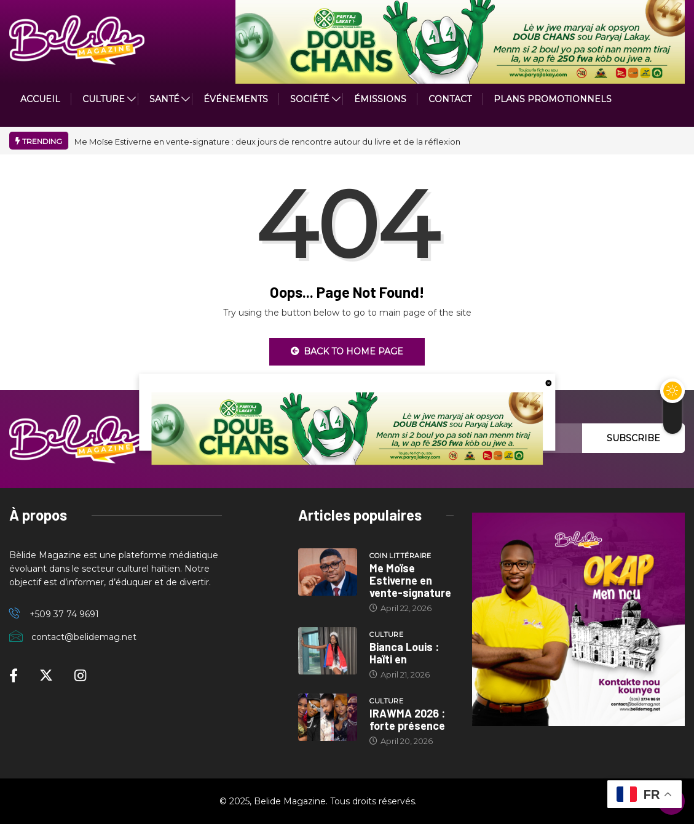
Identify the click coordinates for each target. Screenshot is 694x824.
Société (309, 99)
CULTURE (103, 99)
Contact (449, 99)
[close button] (548, 382)
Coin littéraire (400, 555)
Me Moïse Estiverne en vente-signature (410, 580)
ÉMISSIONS (380, 99)
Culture (386, 634)
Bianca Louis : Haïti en (404, 653)
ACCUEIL (40, 99)
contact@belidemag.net (83, 636)
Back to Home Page (347, 351)
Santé (164, 99)
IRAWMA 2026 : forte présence (407, 719)
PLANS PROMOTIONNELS (553, 99)
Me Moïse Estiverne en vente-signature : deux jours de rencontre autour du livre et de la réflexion (267, 141)
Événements (235, 99)
